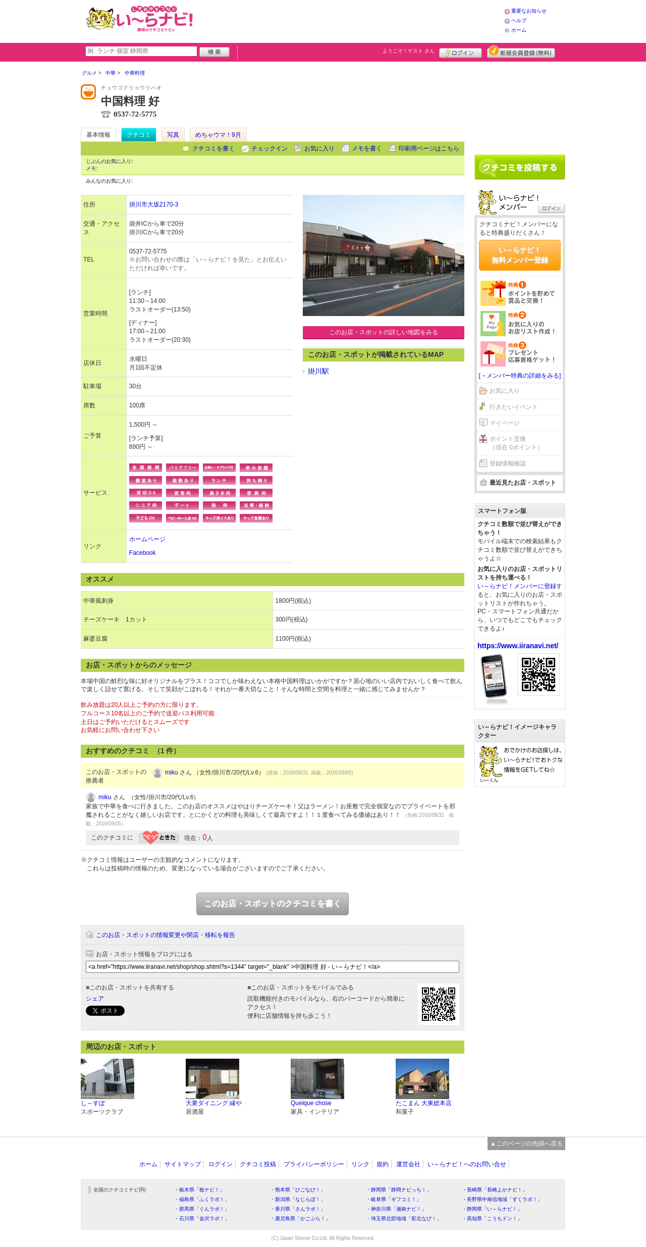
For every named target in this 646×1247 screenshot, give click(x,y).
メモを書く (367, 148)
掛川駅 (318, 371)
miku (171, 772)
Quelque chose (311, 1103)
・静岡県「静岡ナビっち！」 (399, 1189)
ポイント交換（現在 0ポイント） (516, 443)
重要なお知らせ (529, 11)
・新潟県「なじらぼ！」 (298, 1199)
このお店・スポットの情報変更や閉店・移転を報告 (165, 935)
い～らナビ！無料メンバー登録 (520, 255)
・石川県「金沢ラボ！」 (202, 1218)
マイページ (505, 423)
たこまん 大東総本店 (424, 1103)
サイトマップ (183, 1164)
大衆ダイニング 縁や (214, 1103)
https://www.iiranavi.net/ (518, 646)
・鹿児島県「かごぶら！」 (300, 1218)
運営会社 (408, 1164)
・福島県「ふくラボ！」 (202, 1199)
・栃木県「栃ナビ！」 (199, 1189)
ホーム (518, 30)
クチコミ (139, 134)
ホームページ (147, 539)
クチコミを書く (213, 148)
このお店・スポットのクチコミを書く (272, 903)
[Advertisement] (350, 20)
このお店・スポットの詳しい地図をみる (383, 332)
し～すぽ (93, 1103)
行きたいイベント (514, 406)
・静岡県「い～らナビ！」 (492, 1209)
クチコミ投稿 (258, 1164)
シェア (95, 998)
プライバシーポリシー (314, 1164)
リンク (360, 1164)
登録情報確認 (508, 463)
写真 (173, 134)
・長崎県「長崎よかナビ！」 (494, 1189)
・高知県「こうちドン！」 (492, 1218)
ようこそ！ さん (409, 51)
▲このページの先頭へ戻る (526, 1143)
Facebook (142, 552)
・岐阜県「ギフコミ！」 (393, 1199)
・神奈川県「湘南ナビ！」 (396, 1209)
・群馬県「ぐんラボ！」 (202, 1209)
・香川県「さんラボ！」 (298, 1209)
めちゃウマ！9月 (218, 134)
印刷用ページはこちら (429, 148)
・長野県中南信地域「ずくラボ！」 (502, 1199)
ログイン (460, 51)
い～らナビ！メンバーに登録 (516, 586)
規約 (382, 1164)
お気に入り (319, 148)
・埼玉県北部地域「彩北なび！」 (404, 1218)
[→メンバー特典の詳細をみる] (520, 375)
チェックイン (269, 148)
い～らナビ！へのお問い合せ (466, 1164)
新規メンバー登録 (521, 51)
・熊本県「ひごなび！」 (298, 1189)
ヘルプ (518, 20)
